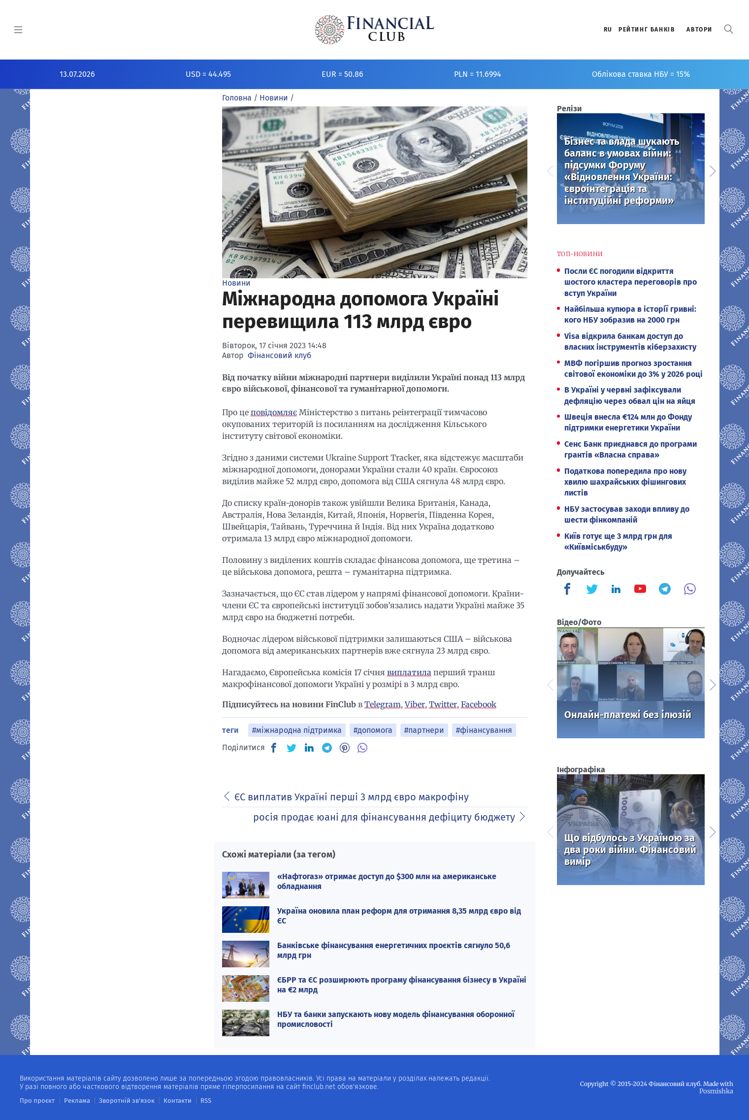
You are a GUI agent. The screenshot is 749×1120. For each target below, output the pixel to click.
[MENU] (18, 29)
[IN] (309, 748)
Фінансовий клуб (279, 355)
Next (712, 170)
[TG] (327, 748)
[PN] (345, 748)
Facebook (478, 704)
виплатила (409, 672)
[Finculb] (569, 590)
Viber (415, 704)
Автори (699, 29)
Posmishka (717, 1090)
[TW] (291, 748)
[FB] (274, 748)
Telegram (382, 704)
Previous (549, 170)
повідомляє (274, 412)
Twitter (443, 704)
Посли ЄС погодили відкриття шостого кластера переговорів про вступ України (630, 282)
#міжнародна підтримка (297, 730)
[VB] (362, 748)
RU (608, 29)
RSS (191, 1100)
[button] (728, 29)
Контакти (164, 1100)
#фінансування (484, 730)
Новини (236, 283)
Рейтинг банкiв (647, 29)
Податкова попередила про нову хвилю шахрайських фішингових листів (625, 482)
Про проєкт (35, 1100)
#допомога (373, 730)
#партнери (424, 730)
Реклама (72, 1100)
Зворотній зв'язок (118, 1100)
